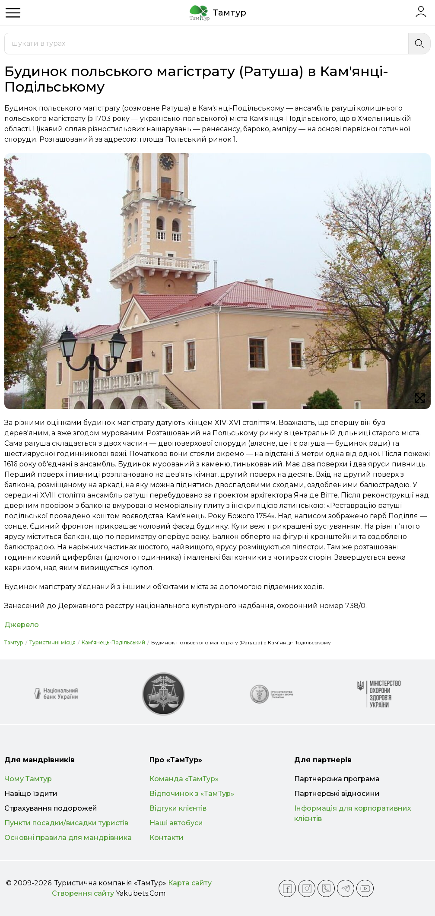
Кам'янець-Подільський (113, 642)
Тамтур (13, 642)
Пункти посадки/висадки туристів (66, 823)
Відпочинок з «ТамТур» (191, 793)
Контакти (166, 838)
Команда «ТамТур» (184, 779)
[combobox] (206, 43)
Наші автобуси (176, 823)
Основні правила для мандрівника (68, 838)
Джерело (21, 625)
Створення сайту (83, 893)
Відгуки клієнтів (177, 808)
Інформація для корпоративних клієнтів (352, 813)
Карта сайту (190, 883)
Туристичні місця (52, 642)
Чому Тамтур (28, 779)
